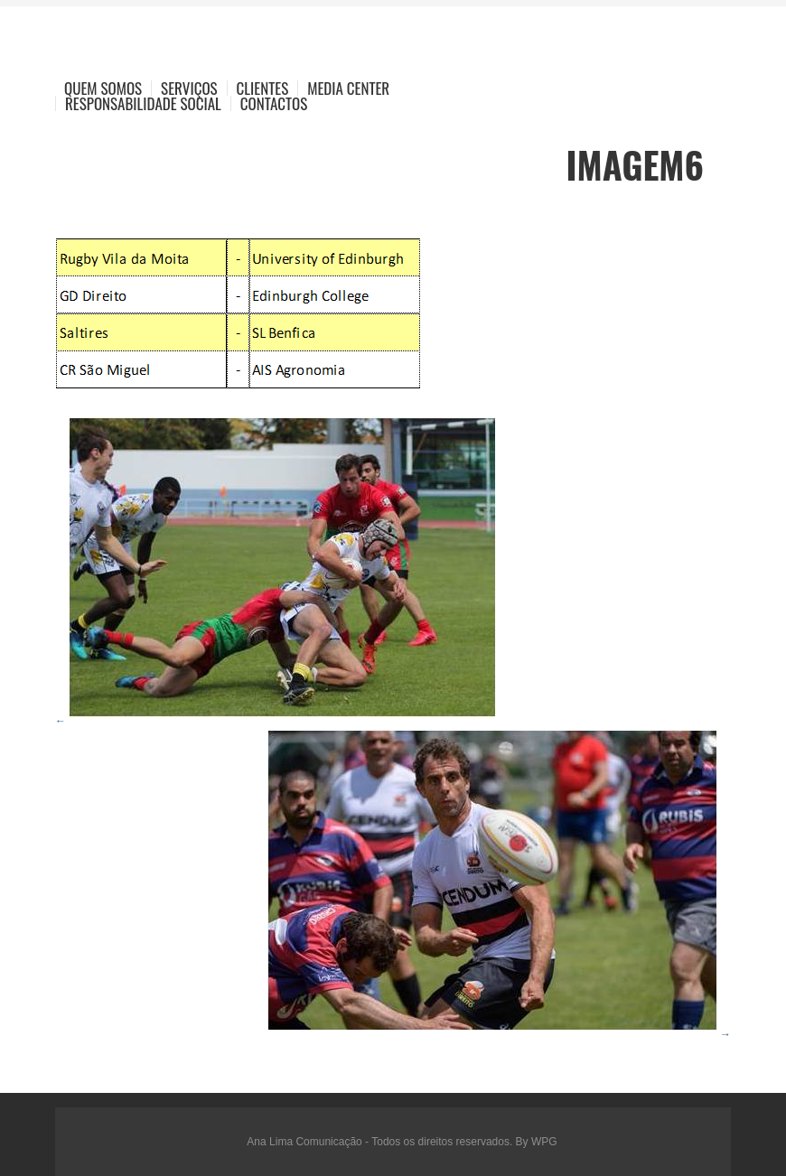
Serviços (189, 88)
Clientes (263, 88)
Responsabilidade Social (143, 103)
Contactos (273, 103)
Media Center (348, 88)
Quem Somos (103, 88)
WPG (544, 1141)
